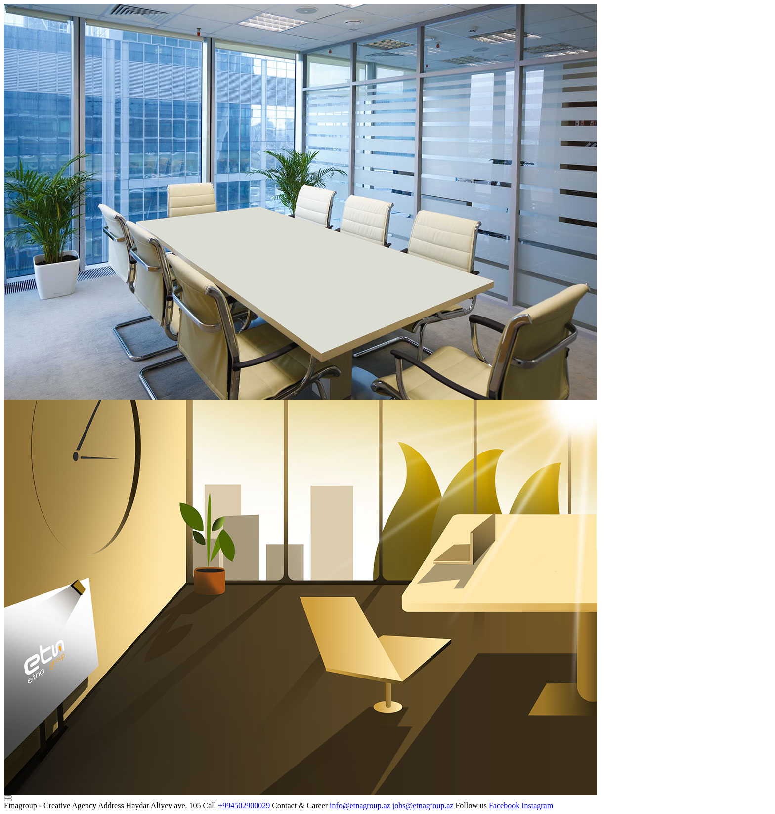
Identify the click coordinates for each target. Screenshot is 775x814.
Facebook (504, 805)
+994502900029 (244, 805)
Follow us (471, 805)
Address (111, 805)
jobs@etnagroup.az (423, 805)
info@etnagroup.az (360, 805)
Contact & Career (300, 805)
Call (209, 805)
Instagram (537, 805)
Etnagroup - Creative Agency (50, 805)
